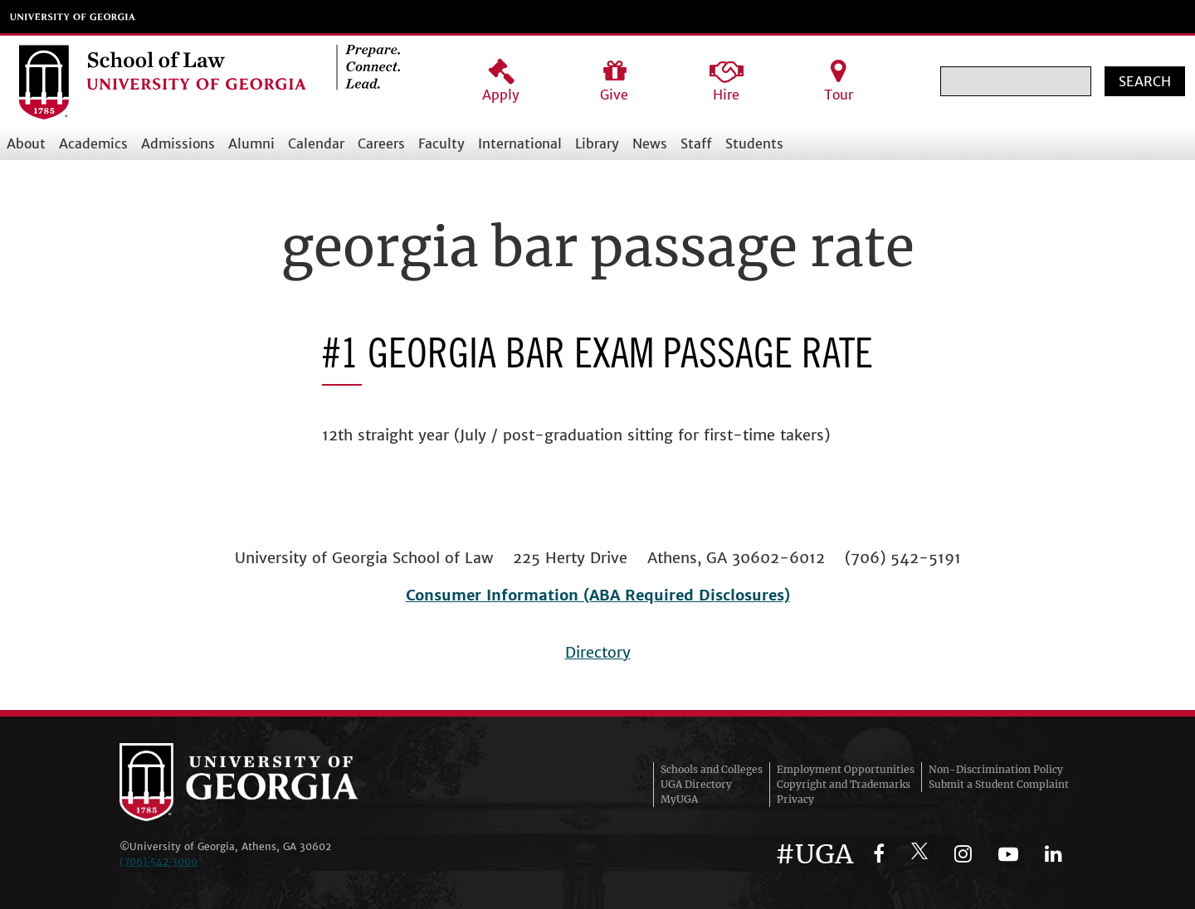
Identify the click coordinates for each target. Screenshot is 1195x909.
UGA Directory (696, 784)
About (26, 143)
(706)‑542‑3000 (159, 861)
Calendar (316, 143)
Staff (696, 143)
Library (597, 143)
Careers (381, 143)
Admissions (178, 143)
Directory (598, 652)
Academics (93, 143)
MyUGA (679, 799)
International (520, 143)
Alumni (251, 143)
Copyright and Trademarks (843, 784)
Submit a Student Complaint (999, 784)
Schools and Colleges (712, 769)
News (649, 143)
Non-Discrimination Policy (996, 769)
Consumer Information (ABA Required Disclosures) (598, 595)
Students (754, 143)
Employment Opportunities (846, 769)
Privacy (795, 799)
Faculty (441, 143)
